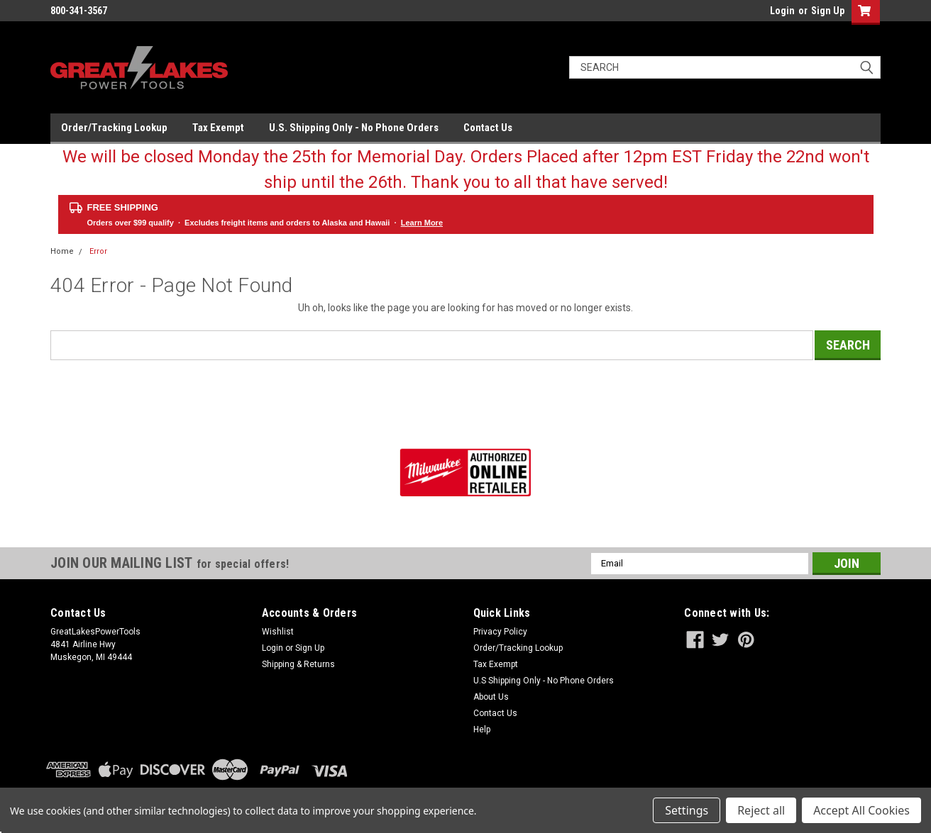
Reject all (761, 810)
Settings (686, 810)
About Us (491, 697)
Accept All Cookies (861, 810)
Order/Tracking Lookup (114, 127)
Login (782, 10)
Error (98, 251)
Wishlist (278, 632)
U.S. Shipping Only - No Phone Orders (354, 127)
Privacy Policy (500, 632)
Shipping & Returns (298, 664)
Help (481, 729)
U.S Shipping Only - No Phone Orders (543, 681)
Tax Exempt (218, 127)
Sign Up (827, 10)
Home (62, 251)
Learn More (422, 222)
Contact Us (487, 127)
